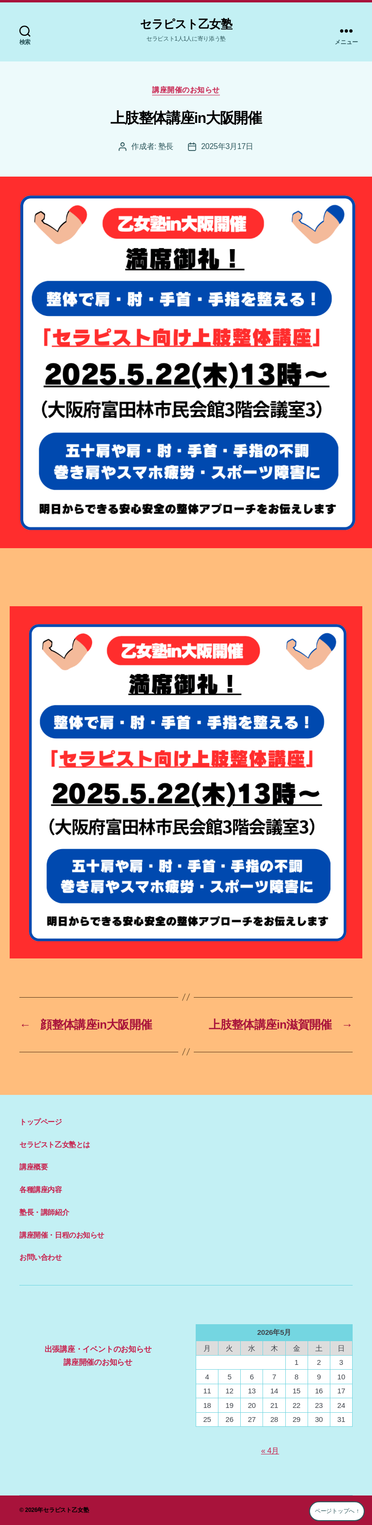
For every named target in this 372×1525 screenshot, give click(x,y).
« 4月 (270, 1451)
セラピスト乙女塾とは (54, 1144)
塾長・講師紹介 (44, 1212)
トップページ (40, 1122)
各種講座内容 (40, 1189)
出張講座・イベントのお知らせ (98, 1349)
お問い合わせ (40, 1257)
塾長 (165, 146)
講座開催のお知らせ (186, 90)
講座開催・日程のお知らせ (61, 1235)
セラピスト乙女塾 (186, 24)
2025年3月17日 (227, 146)
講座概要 (33, 1167)
